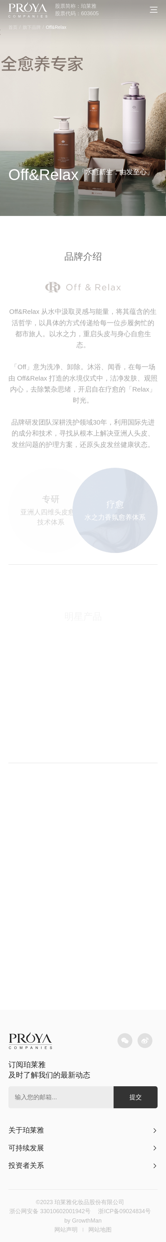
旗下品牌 (32, 27)
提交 (135, 1097)
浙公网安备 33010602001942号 (50, 1211)
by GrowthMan (83, 1220)
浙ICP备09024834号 (124, 1211)
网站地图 (100, 1229)
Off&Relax (56, 27)
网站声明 (66, 1229)
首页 (12, 27)
